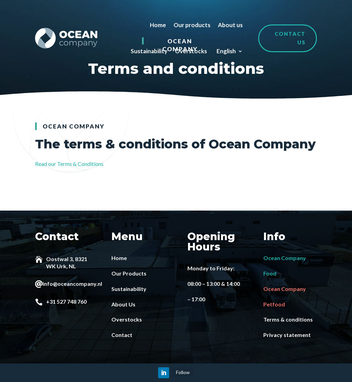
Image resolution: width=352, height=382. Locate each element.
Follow (183, 372)
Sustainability (149, 51)
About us (230, 25)
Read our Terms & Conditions (69, 163)
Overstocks (191, 51)
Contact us (290, 38)
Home (158, 25)
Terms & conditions (288, 319)
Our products (192, 25)
